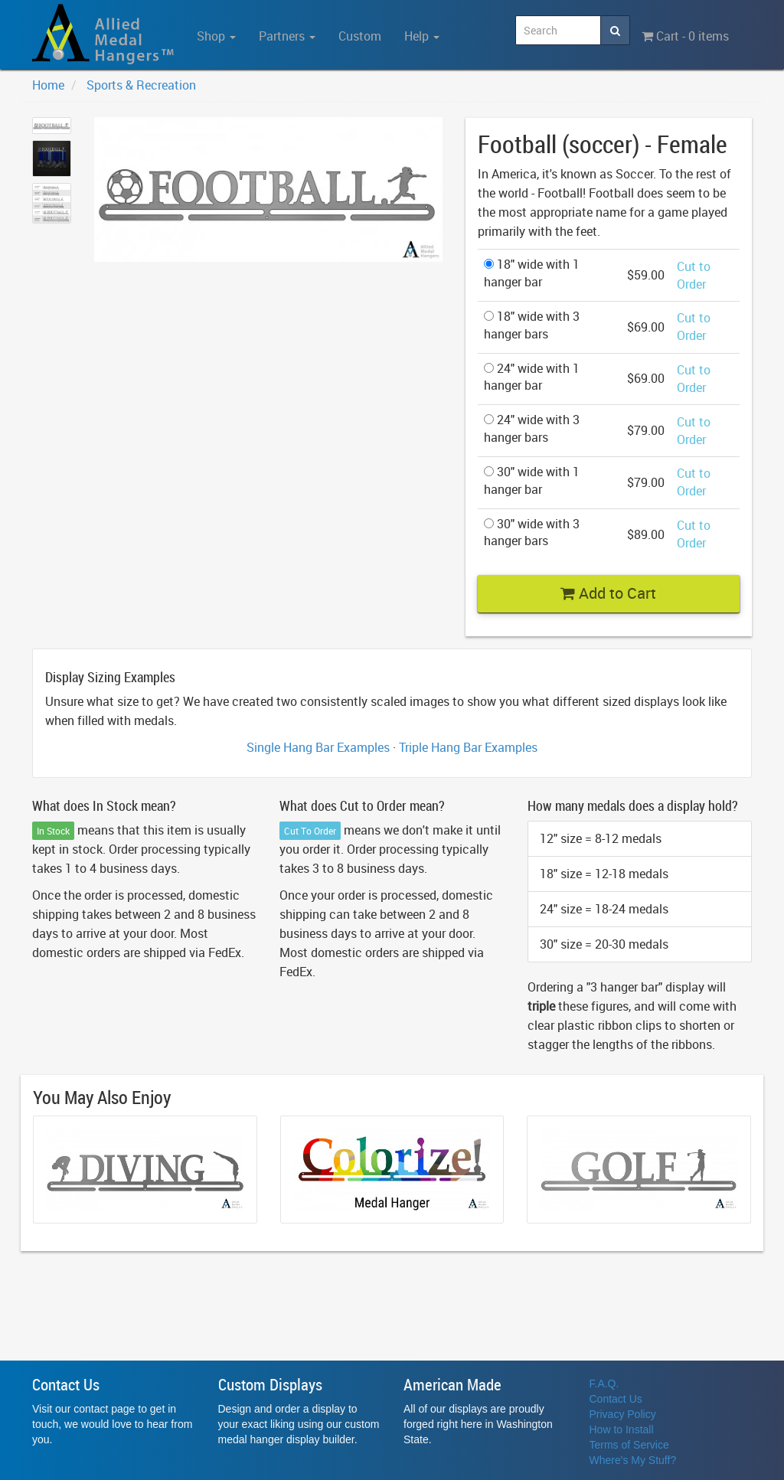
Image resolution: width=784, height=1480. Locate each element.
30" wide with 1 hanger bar (532, 480)
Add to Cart (608, 593)
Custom (359, 36)
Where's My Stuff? (633, 1460)
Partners (287, 36)
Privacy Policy (623, 1414)
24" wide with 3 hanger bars (532, 428)
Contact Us (616, 1399)
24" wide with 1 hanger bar (532, 377)
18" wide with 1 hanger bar (532, 273)
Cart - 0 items (685, 36)
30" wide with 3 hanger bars (532, 532)
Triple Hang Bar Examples (468, 747)
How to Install (622, 1429)
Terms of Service (629, 1445)
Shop (216, 36)
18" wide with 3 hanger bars (532, 325)
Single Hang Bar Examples (318, 747)
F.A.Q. (604, 1383)
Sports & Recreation (141, 85)
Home (48, 85)
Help (421, 36)
